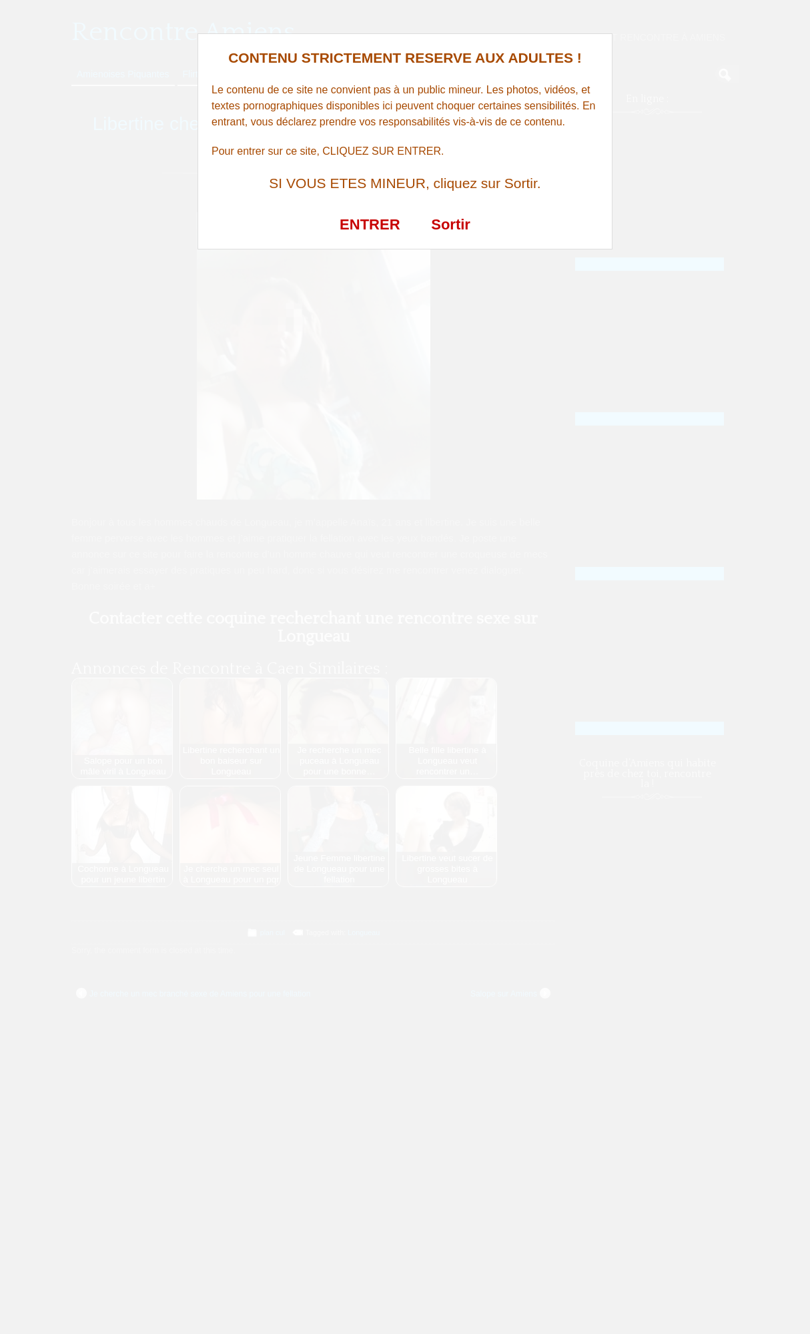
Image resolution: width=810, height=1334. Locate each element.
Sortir (450, 224)
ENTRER (370, 224)
